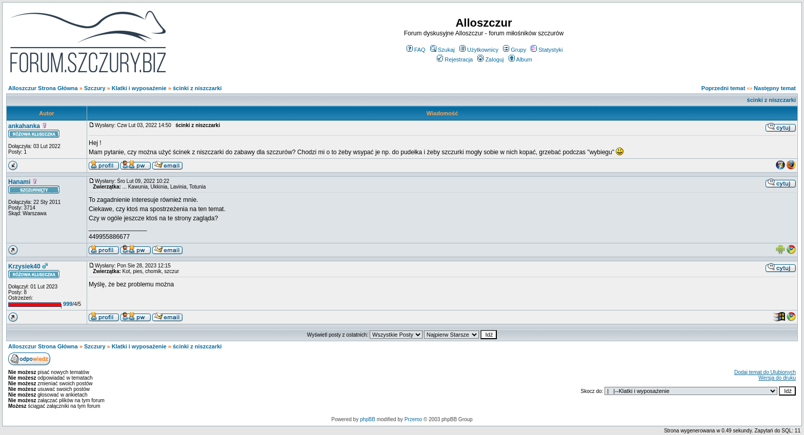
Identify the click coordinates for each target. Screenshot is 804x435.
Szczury (95, 88)
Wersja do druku (777, 378)
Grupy (514, 50)
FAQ (416, 50)
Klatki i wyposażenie (139, 88)
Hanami (19, 181)
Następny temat (775, 88)
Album (520, 59)
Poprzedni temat (723, 88)
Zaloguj (490, 59)
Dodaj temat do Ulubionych (765, 372)
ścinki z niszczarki (197, 88)
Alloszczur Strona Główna (43, 88)
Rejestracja (455, 59)
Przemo (413, 419)
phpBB (367, 419)
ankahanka (24, 126)
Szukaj (442, 50)
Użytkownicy (478, 50)
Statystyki (546, 50)
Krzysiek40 (24, 266)
